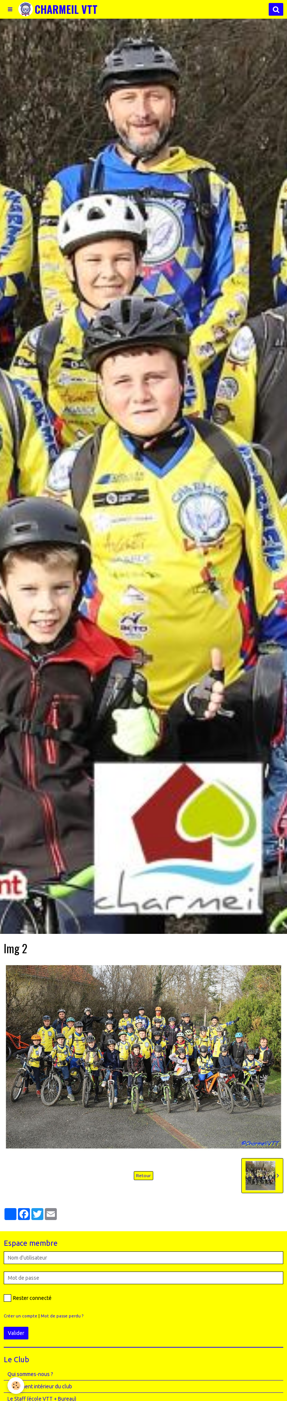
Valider (16, 1333)
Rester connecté (28, 1298)
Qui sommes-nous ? (30, 1374)
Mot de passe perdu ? (62, 1316)
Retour (143, 1175)
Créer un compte (20, 1316)
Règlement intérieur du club (39, 1386)
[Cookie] (15, 1385)
